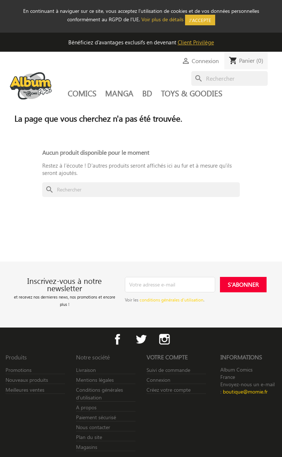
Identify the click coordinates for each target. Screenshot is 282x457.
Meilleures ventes (25, 389)
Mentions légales (95, 379)
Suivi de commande (168, 369)
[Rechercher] (229, 78)
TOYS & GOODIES (191, 93)
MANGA (119, 93)
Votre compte (167, 357)
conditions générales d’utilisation (171, 300)
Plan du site (89, 437)
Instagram (164, 339)
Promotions (19, 369)
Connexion (158, 379)
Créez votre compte (169, 389)
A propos (86, 407)
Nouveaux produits (27, 379)
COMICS (82, 93)
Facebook (117, 339)
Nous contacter (93, 427)
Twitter (141, 339)
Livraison (86, 369)
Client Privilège (196, 42)
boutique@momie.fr (245, 391)
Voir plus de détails (162, 19)
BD (147, 93)
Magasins (86, 446)
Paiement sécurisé (96, 417)
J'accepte (200, 20)
